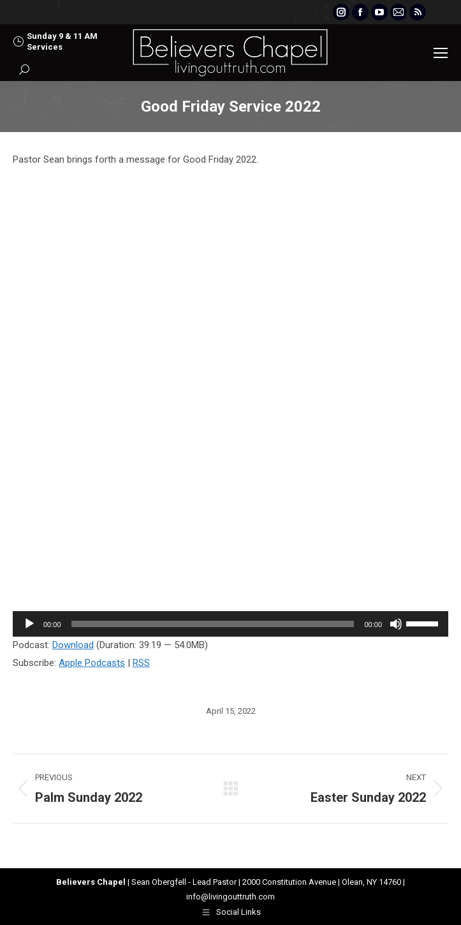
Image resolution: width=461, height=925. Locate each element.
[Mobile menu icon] (440, 53)
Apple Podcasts (92, 663)
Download (73, 645)
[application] (230, 624)
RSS (141, 663)
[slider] (213, 624)
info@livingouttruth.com (230, 896)
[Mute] (396, 624)
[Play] (29, 624)
